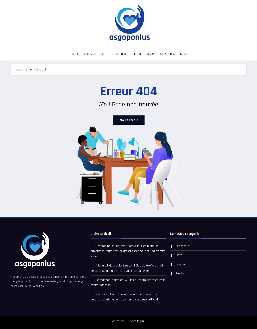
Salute (184, 54)
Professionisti (166, 54)
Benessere (89, 54)
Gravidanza (119, 54)
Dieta (104, 54)
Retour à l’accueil (128, 120)
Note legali (137, 321)
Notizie (149, 54)
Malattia (135, 54)
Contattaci (117, 321)
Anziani (73, 54)
